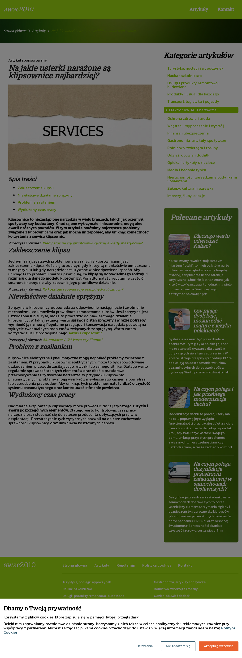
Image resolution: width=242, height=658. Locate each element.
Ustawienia (145, 646)
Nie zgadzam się (178, 646)
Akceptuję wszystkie (218, 646)
